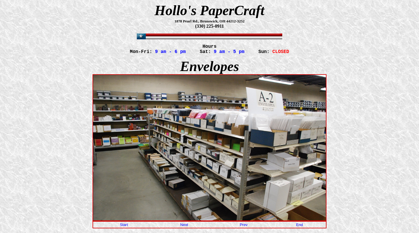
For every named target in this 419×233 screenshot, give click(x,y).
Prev (244, 227)
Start (124, 227)
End (299, 227)
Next (184, 227)
